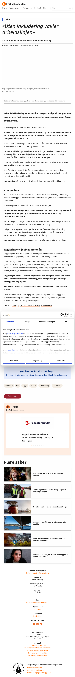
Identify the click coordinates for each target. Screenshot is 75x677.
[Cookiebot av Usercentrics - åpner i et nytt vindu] (62, 315)
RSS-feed (37, 609)
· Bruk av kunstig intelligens (37, 650)
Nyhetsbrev (27, 8)
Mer (45, 8)
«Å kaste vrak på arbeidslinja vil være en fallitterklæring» (40, 181)
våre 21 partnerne (15, 333)
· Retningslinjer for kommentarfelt (37, 648)
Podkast (37, 8)
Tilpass (37, 361)
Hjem (4, 8)
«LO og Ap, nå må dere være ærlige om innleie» (32, 305)
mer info (12, 350)
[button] (65, 430)
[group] (37, 430)
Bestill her (37, 616)
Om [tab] (65, 322)
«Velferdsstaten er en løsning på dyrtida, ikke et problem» (41, 240)
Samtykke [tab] (10, 322)
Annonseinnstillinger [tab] (46, 322)
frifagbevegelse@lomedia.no (37, 573)
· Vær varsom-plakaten (35, 670)
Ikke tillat (14, 361)
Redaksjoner (15, 8)
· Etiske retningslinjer (37, 645)
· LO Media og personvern (37, 655)
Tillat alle (61, 361)
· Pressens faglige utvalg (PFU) (39, 672)
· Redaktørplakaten (34, 667)
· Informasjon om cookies (37, 653)
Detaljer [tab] (27, 322)
